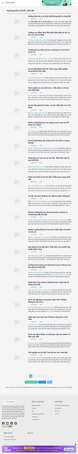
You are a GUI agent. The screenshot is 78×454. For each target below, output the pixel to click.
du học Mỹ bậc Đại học (58, 274)
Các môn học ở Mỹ (34, 324)
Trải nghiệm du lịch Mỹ (35, 358)
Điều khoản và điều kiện (10, 439)
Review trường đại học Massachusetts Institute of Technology (48, 220)
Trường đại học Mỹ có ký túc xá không (41, 58)
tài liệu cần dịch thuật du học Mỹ (41, 201)
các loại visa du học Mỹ (37, 167)
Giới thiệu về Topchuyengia (62, 405)
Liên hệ (57, 414)
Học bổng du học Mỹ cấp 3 (37, 255)
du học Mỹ (50, 311)
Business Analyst (36, 405)
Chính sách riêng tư (9, 436)
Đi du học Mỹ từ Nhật (34, 343)
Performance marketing (38, 414)
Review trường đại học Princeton (38, 237)
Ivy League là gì (33, 131)
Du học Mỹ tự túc (33, 95)
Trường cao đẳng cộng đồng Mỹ (38, 40)
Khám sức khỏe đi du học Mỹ (37, 186)
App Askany (58, 408)
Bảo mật (57, 411)
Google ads (35, 416)
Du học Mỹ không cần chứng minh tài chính (42, 148)
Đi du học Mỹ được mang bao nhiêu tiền (40, 307)
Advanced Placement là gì (36, 272)
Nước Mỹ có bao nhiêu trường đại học (40, 290)
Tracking (34, 408)
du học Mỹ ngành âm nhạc (38, 113)
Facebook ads (35, 419)
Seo (33, 411)
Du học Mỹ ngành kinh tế (36, 77)
